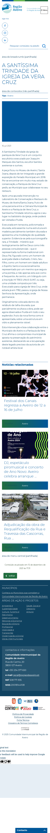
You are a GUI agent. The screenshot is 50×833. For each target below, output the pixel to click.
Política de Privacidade (23, 714)
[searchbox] (28, 45)
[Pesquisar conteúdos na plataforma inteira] (45, 46)
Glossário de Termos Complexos (23, 723)
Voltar (12, 576)
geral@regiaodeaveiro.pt (26, 675)
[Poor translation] (7, 762)
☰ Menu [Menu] (44, 10)
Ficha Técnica (23, 720)
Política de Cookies (23, 717)
